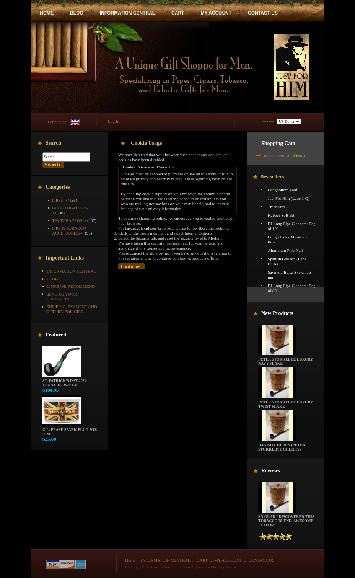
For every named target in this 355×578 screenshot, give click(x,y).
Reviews (270, 471)
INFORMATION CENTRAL (127, 13)
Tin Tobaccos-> (69, 220)
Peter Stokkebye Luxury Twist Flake (285, 402)
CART (177, 13)
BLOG (76, 13)
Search (53, 143)
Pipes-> (59, 200)
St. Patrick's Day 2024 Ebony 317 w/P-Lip (64, 381)
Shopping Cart (278, 143)
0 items (299, 155)
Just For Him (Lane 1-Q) (288, 198)
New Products (277, 313)
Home (130, 560)
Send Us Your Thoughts (62, 296)
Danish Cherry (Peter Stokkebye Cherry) (281, 445)
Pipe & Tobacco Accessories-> (69, 230)
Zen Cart (205, 567)
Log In (113, 121)
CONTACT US (263, 13)
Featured (56, 335)
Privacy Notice (224, 567)
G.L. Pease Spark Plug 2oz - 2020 (70, 430)
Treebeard (276, 206)
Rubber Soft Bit (281, 215)
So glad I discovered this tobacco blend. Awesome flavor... (286, 519)
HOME (47, 13)
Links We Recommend (71, 286)
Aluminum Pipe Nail (285, 250)
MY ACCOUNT (215, 13)
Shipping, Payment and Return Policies (72, 309)
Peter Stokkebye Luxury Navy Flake (285, 360)
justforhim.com (166, 567)
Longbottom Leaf (282, 190)
